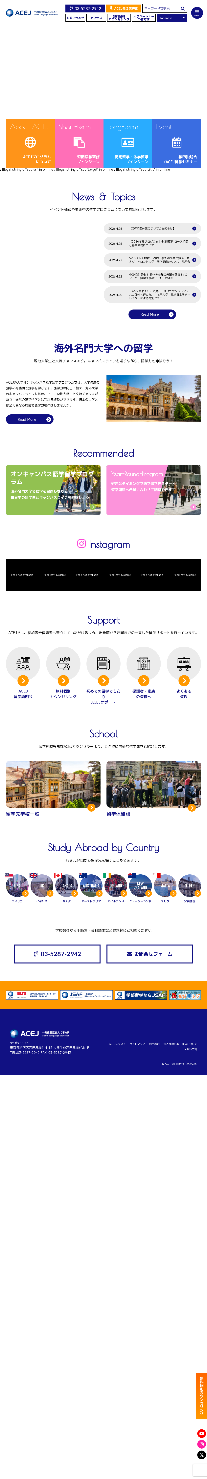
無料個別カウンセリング (119, 17)
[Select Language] (172, 18)
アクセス (96, 18)
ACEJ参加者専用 (126, 8)
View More (161, 100)
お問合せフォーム (153, 954)
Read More (150, 314)
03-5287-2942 (88, 8)
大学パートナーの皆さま (143, 17)
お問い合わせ (75, 18)
